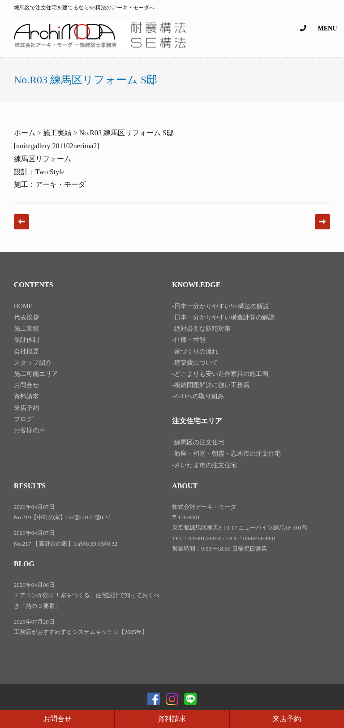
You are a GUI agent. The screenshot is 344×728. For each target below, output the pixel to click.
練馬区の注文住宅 (199, 442)
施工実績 (26, 328)
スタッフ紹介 (33, 362)
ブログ (23, 419)
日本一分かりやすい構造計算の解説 (224, 317)
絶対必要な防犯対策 (202, 328)
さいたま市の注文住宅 (205, 465)
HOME (23, 306)
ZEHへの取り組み (199, 396)
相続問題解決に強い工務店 (211, 385)
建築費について (196, 362)
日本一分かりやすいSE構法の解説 (221, 306)
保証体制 (26, 339)
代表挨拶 (26, 317)
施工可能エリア (36, 373)
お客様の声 (29, 430)
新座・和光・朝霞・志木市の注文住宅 (227, 453)
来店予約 (286, 719)
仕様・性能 (190, 339)
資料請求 (172, 719)
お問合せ (57, 719)
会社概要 (26, 351)
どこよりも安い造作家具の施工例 (221, 373)
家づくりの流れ (196, 351)
